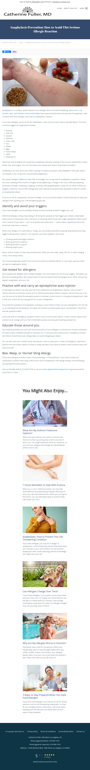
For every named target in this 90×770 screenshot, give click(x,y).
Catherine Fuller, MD (9, 42)
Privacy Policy (32, 731)
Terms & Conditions (48, 731)
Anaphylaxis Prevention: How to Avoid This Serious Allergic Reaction (48, 42)
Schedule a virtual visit (61, 2)
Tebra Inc (21, 731)
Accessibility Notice (65, 731)
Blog (21, 42)
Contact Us (80, 731)
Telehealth (36, 2)
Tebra (55, 762)
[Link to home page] (37, 12)
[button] (86, 8)
